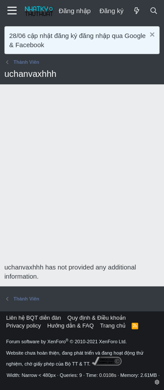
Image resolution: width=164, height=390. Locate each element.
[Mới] (136, 11)
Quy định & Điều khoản (96, 317)
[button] (157, 382)
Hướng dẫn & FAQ (70, 325)
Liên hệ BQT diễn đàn (33, 317)
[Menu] (12, 11)
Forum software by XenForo (66, 341)
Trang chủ (113, 325)
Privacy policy (23, 325)
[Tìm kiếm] (153, 11)
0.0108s (107, 375)
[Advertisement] (82, 176)
